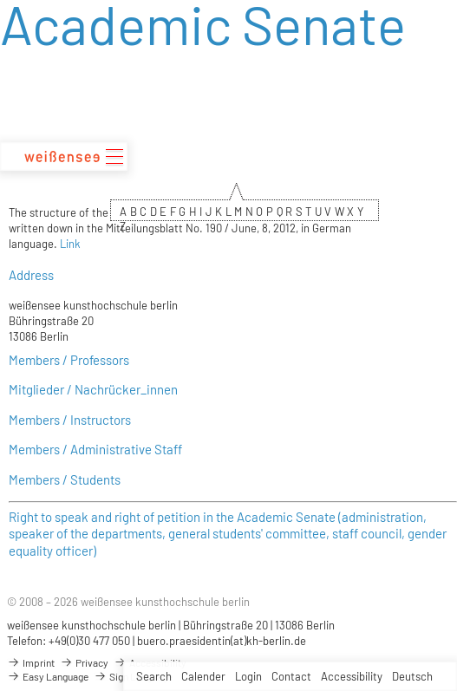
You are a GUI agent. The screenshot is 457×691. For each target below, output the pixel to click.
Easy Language (47, 676)
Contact (291, 676)
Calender (203, 676)
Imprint (31, 662)
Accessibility (351, 676)
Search (154, 676)
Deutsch (412, 676)
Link (70, 244)
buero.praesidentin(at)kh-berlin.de (221, 641)
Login (248, 676)
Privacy (84, 662)
